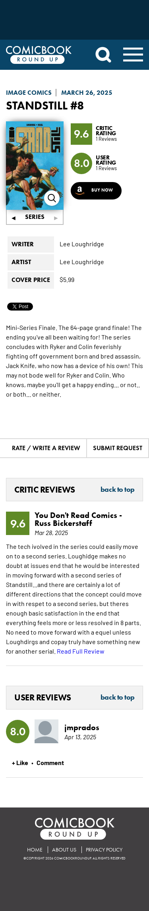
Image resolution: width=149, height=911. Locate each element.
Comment (50, 762)
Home (35, 849)
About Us (64, 849)
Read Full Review (80, 651)
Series (35, 217)
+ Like (20, 762)
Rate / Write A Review (46, 448)
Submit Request (117, 448)
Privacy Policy (104, 849)
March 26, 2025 (86, 92)
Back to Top (118, 489)
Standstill (37, 105)
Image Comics (29, 92)
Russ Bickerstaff (63, 523)
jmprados (81, 727)
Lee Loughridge (82, 243)
